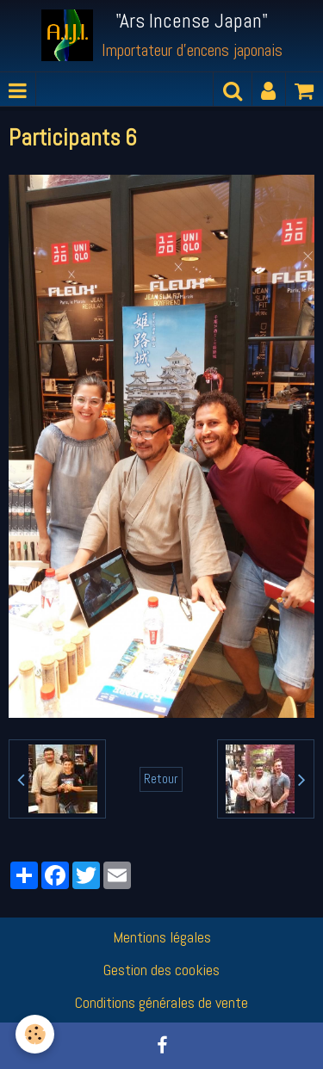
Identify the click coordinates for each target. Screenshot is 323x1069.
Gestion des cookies (161, 969)
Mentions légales (162, 937)
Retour (161, 779)
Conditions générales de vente (161, 1002)
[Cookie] (35, 1034)
